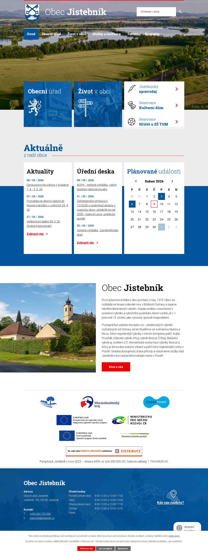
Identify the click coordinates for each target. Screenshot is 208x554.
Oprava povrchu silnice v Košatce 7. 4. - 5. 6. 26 (48, 192)
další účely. (174, 536)
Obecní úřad (51, 34)
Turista (133, 34)
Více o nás (118, 372)
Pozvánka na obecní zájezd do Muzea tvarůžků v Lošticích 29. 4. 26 (47, 210)
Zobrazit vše (37, 239)
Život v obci (76, 34)
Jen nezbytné (105, 548)
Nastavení (123, 548)
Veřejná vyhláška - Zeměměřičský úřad (97, 238)
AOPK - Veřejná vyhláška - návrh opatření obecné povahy (97, 192)
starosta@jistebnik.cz (42, 525)
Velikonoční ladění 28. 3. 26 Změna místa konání (43, 229)
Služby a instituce (106, 34)
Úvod (31, 34)
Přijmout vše (86, 548)
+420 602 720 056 (40, 520)
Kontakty (152, 34)
